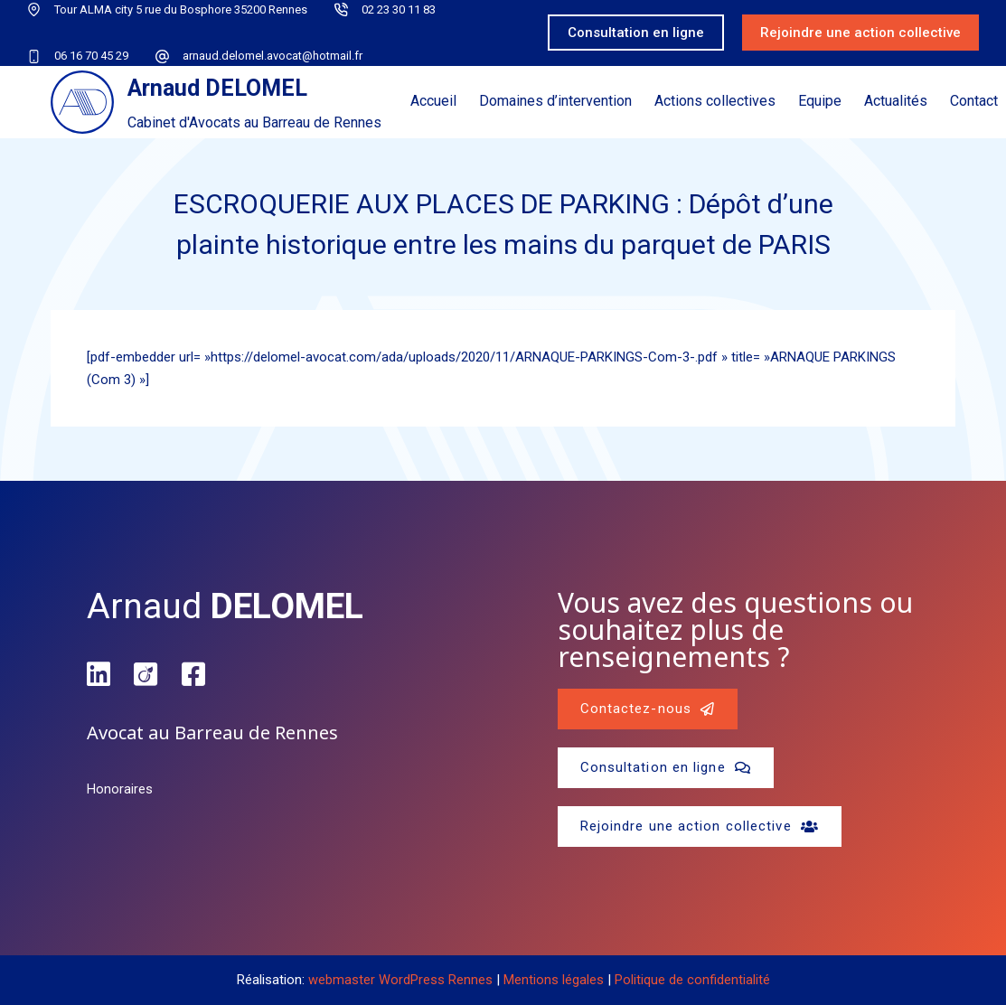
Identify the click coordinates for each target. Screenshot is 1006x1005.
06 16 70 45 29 (91, 55)
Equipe (819, 100)
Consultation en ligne (636, 32)
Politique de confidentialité (692, 980)
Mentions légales (553, 980)
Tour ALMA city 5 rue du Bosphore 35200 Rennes (180, 9)
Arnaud (225, 606)
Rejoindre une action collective (860, 32)
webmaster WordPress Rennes (400, 980)
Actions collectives (715, 100)
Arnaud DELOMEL (217, 88)
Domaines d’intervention (555, 100)
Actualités (895, 100)
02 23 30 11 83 (399, 9)
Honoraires (120, 789)
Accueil (433, 100)
